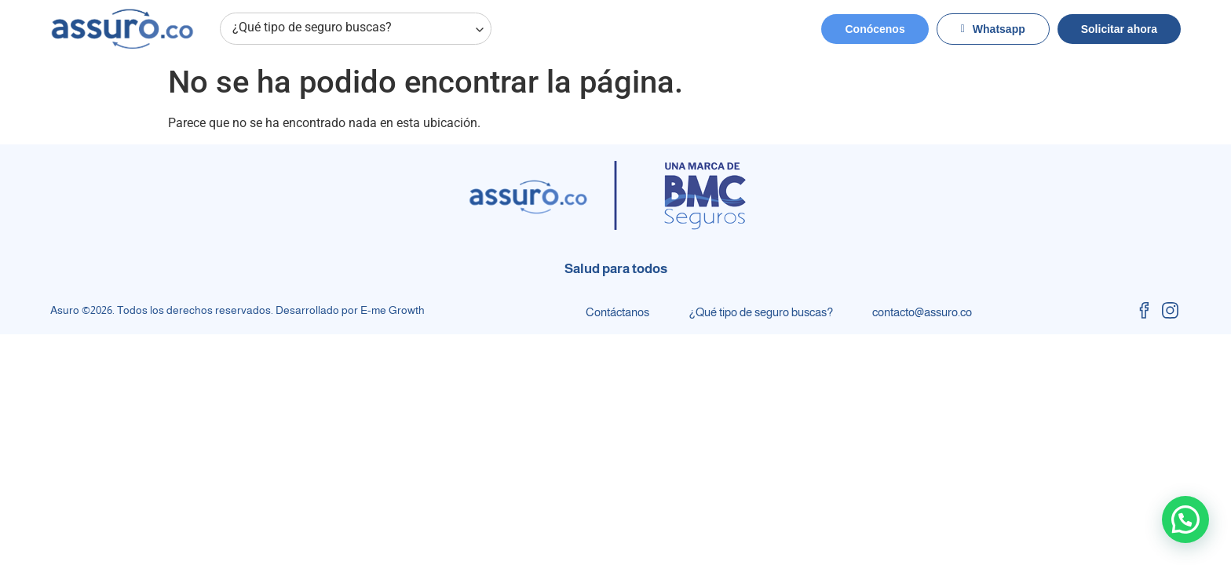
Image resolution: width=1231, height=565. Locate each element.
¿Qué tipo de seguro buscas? (359, 29)
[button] (1185, 519)
